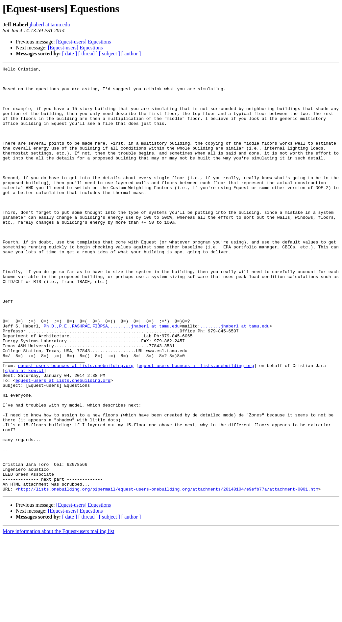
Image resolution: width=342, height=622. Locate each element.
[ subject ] (109, 53)
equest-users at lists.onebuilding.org (62, 443)
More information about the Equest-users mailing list (58, 616)
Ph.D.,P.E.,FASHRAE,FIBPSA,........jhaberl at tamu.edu (112, 378)
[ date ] (69, 53)
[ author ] (131, 53)
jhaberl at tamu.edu (50, 24)
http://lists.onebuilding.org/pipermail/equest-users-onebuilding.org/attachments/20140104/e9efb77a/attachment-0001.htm (168, 574)
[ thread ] (88, 53)
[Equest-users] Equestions (83, 41)
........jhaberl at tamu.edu (235, 378)
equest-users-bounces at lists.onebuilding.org (76, 426)
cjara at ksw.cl (24, 432)
